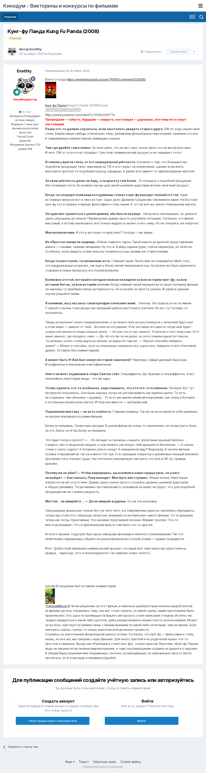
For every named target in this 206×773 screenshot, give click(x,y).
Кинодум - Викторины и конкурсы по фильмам (60, 6)
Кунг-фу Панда (55, 105)
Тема (84, 762)
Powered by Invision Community (103, 766)
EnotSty (35, 49)
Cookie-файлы (130, 762)
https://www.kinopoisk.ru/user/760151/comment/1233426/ (106, 79)
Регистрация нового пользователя (53, 720)
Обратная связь (104, 762)
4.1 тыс (25, 111)
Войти (141, 720)
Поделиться (151, 51)
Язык (70, 762)
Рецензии (55, 54)
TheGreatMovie (56, 606)
